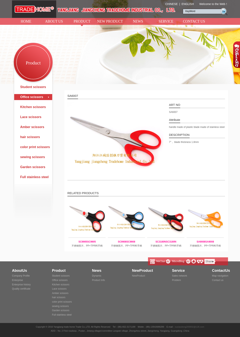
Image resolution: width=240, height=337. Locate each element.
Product (59, 271)
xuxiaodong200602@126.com (189, 327)
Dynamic (96, 275)
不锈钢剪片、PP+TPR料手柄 (87, 243)
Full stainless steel (34, 177)
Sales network (179, 275)
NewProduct (142, 271)
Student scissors (33, 87)
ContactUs (221, 271)
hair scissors (30, 137)
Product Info (98, 280)
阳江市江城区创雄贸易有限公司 (94, 9)
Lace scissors (30, 117)
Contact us (217, 280)
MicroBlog (178, 261)
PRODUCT (82, 22)
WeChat (160, 261)
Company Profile (21, 275)
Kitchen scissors (33, 107)
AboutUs (19, 271)
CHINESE (171, 4)
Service (178, 271)
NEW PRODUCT (110, 21)
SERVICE (166, 21)
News (96, 271)
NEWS (138, 21)
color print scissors (35, 147)
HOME (26, 21)
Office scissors (31, 97)
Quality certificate (21, 288)
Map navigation (220, 275)
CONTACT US (194, 21)
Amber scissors (32, 127)
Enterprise (17, 280)
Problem (176, 280)
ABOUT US (54, 21)
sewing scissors (32, 157)
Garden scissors (32, 167)
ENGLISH (188, 4)
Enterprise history (21, 284)
